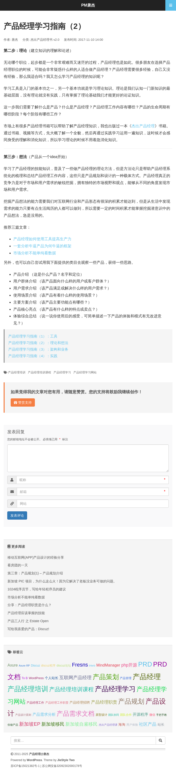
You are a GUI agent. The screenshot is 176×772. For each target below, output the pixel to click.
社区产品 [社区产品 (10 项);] (147, 724)
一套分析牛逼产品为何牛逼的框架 (42, 246)
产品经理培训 (16, 372)
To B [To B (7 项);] (25, 678)
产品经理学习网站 (85, 372)
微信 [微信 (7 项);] (152, 714)
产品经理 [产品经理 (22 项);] (147, 677)
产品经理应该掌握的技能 (26, 613)
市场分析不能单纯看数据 (34, 253)
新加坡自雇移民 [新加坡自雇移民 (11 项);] (81, 724)
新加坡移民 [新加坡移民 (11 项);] (52, 724)
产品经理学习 (62, 372)
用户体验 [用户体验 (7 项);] (132, 724)
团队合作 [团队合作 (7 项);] (126, 714)
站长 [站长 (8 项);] (161, 724)
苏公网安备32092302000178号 (62, 766)
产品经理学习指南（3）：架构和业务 (38, 349)
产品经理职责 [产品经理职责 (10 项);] (104, 702)
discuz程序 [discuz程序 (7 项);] (48, 665)
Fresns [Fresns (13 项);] (80, 665)
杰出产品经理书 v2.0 (45, 39)
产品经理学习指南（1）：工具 (32, 336)
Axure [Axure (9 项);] (13, 665)
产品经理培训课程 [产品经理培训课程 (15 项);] (71, 689)
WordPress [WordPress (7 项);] (36, 678)
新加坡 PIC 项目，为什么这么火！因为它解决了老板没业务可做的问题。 (62, 581)
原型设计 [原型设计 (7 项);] (101, 714)
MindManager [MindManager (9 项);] (108, 665)
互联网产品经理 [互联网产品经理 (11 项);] (75, 677)
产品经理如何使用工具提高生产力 (42, 239)
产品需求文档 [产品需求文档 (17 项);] (75, 713)
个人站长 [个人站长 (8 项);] (51, 678)
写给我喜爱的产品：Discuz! (28, 629)
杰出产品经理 (143, 126)
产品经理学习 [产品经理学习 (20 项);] (115, 689)
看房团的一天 (18, 565)
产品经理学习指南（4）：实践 (32, 356)
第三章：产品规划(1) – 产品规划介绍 (35, 573)
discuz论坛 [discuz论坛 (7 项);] (63, 665)
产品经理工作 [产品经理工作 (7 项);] (35, 702)
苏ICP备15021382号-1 (25, 766)
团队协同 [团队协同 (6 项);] (113, 714)
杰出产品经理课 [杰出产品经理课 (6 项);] (108, 724)
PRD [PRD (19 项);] (145, 664)
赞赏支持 (23, 402)
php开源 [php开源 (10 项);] (129, 665)
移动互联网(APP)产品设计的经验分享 (36, 557)
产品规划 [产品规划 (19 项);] (131, 701)
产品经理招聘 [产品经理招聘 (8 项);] (79, 702)
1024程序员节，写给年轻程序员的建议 (37, 589)
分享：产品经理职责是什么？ (30, 605)
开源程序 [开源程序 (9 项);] (140, 714)
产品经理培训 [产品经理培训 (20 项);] (28, 689)
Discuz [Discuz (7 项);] (35, 665)
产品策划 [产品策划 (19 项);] (106, 677)
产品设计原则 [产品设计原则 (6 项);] (23, 714)
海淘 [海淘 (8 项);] (121, 724)
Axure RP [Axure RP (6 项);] (24, 665)
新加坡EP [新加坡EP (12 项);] (29, 724)
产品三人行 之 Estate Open (28, 621)
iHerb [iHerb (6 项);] (92, 665)
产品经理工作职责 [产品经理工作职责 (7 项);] (57, 702)
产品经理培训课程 (39, 372)
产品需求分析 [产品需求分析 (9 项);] (44, 714)
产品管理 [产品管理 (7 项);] (125, 678)
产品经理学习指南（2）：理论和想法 (38, 343)
